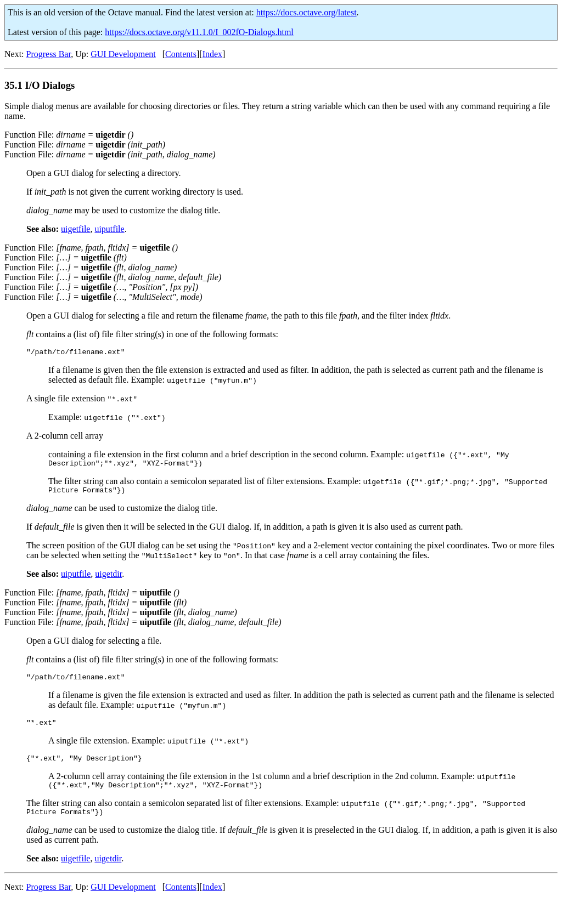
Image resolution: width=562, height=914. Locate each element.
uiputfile (109, 229)
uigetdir (108, 578)
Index (212, 54)
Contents (180, 54)
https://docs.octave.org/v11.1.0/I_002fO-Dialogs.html (199, 32)
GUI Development (123, 54)
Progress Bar (48, 54)
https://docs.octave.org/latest (306, 12)
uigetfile (75, 229)
